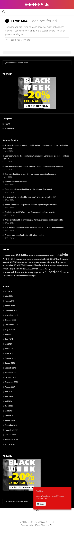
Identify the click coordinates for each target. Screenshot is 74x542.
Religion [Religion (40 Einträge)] (12, 269)
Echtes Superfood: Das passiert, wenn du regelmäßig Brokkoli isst (31, 205)
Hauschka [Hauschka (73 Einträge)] (32, 262)
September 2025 (11, 325)
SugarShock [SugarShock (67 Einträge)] (38, 272)
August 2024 (10, 387)
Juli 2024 (8, 392)
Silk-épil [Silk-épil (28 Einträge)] (48, 269)
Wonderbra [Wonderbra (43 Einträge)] (24, 276)
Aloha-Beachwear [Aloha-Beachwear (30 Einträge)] (9, 255)
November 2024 (11, 373)
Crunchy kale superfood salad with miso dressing (24, 235)
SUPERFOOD (10, 129)
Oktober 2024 (10, 377)
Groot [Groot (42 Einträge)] (5, 262)
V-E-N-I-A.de (37, 4)
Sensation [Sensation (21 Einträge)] (42, 269)
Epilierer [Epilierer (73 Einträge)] (45, 259)
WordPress (35, 525)
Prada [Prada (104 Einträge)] (5, 268)
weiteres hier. (41, 499)
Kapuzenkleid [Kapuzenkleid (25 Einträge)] (41, 262)
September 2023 (11, 439)
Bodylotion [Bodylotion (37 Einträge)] (54, 255)
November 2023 (11, 430)
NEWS (7, 124)
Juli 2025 (8, 334)
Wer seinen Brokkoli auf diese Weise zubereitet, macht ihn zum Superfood (34, 166)
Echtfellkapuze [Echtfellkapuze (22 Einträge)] (36, 259)
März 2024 (9, 411)
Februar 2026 (10, 301)
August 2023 (10, 444)
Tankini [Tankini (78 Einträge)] (65, 272)
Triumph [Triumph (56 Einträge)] (6, 275)
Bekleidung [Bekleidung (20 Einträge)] (29, 255)
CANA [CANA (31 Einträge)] (13, 259)
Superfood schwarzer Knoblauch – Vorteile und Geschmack (28, 189)
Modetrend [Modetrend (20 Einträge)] (53, 266)
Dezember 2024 (11, 368)
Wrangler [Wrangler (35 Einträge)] (32, 276)
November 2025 (11, 315)
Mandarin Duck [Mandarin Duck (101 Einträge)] (41, 265)
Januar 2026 (10, 306)
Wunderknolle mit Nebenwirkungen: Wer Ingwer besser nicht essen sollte (34, 220)
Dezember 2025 (11, 310)
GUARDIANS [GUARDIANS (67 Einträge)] (13, 262)
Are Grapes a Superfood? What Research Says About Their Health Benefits (34, 228)
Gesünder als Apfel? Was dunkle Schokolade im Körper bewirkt (30, 212)
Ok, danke (40, 504)
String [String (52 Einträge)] (30, 272)
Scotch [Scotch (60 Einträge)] (35, 269)
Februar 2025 (10, 358)
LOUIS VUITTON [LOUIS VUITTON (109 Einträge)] (18, 265)
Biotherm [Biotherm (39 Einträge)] (45, 255)
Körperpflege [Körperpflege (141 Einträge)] (54, 262)
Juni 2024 (9, 397)
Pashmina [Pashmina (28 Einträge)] (60, 266)
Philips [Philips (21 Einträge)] (66, 266)
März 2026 (9, 296)
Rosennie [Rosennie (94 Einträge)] (20, 268)
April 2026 (9, 291)
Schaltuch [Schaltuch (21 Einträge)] (28, 269)
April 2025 (9, 349)
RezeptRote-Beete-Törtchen (16, 182)
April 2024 (9, 406)
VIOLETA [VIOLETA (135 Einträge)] (15, 275)
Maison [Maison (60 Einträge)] (30, 265)
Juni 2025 (9, 339)
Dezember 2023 (11, 425)
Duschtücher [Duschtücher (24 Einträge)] (27, 259)
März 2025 (9, 353)
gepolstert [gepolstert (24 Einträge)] (65, 259)
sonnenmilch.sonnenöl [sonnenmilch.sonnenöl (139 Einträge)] (15, 272)
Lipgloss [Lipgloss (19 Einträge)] (63, 262)
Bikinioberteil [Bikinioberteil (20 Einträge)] (38, 255)
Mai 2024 (8, 401)
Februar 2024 (10, 416)
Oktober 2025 (10, 320)
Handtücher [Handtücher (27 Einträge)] (23, 262)
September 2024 (11, 382)
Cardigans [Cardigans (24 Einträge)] (19, 259)
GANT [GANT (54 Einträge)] (58, 259)
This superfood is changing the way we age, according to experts (30, 174)
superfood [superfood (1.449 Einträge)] (53, 272)
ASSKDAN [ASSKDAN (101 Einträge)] (21, 255)
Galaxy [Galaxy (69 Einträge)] (53, 259)
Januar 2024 (10, 420)
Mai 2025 (8, 344)
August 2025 (10, 330)
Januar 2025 (10, 363)
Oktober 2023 (10, 435)
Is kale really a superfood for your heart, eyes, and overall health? (30, 197)
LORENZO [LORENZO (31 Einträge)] (6, 266)
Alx (51, 525)
